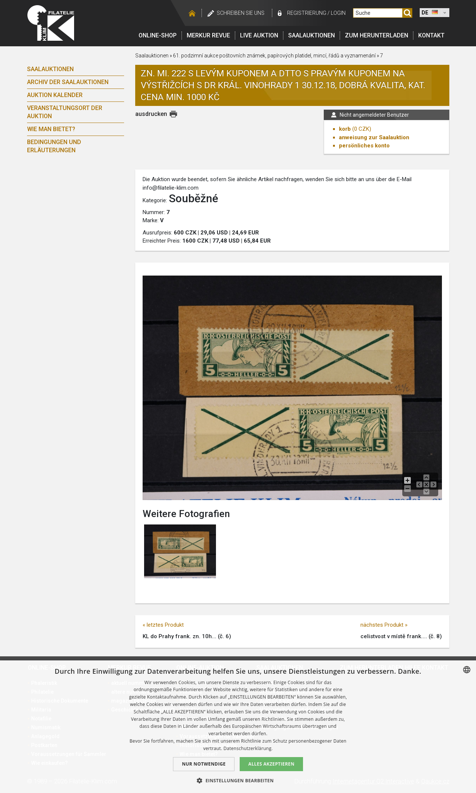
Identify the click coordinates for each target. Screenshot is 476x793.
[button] (238, 780)
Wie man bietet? (51, 129)
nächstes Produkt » (383, 625)
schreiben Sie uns (240, 13)
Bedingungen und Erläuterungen (54, 146)
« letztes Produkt (163, 625)
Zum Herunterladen (376, 35)
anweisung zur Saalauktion (374, 137)
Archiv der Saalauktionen (68, 82)
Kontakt (431, 35)
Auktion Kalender (55, 95)
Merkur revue (208, 35)
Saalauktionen (311, 35)
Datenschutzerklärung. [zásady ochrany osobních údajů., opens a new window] (248, 748)
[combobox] (466, 669)
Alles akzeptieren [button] (271, 764)
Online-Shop (158, 35)
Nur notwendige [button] (204, 764)
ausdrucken (151, 113)
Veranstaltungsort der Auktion (64, 112)
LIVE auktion (259, 35)
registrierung (306, 13)
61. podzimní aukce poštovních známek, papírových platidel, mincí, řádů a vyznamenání (275, 56)
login (338, 13)
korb (345, 129)
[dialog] (238, 726)
